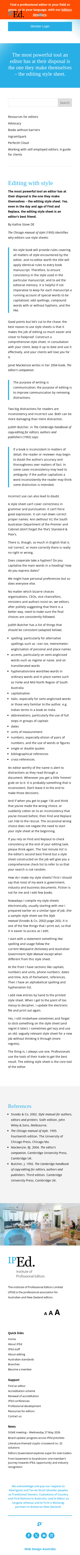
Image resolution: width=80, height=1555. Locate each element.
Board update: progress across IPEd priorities (36, 1438)
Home (12, 1339)
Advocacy (14, 123)
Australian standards (21, 1359)
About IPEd (15, 1344)
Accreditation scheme (21, 1391)
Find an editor (17, 1386)
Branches (14, 1364)
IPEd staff (14, 1349)
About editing (16, 1354)
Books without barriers (24, 130)
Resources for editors (23, 117)
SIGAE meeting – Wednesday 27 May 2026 (34, 1432)
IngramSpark (17, 136)
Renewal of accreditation (23, 1396)
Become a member (20, 1369)
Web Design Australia (40, 1549)
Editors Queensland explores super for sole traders (40, 1453)
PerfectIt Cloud (18, 143)
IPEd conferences (19, 1401)
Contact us (15, 1416)
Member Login (40, 26)
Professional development (24, 1406)
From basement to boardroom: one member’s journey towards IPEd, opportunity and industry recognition (38, 1463)
